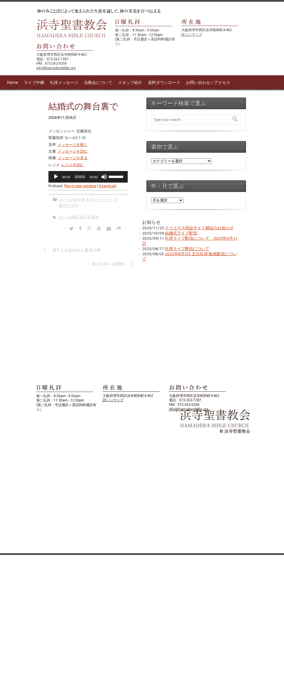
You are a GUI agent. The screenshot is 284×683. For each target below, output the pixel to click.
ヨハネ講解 (68, 217)
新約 (82, 217)
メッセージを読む (73, 151)
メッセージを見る (73, 158)
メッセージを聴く (73, 144)
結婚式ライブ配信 (181, 233)
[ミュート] (104, 177)
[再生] (56, 177)
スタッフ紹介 (130, 82)
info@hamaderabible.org (56, 68)
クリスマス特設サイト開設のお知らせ (199, 228)
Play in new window (80, 186)
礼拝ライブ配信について (187, 248)
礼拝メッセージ (64, 82)
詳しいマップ (191, 35)
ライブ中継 (34, 82)
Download (107, 186)
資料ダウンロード (164, 82)
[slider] (80, 176)
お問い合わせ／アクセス (208, 82)
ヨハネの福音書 (72, 200)
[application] (88, 177)
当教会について (98, 82)
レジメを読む (72, 165)
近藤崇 (93, 217)
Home (12, 82)
